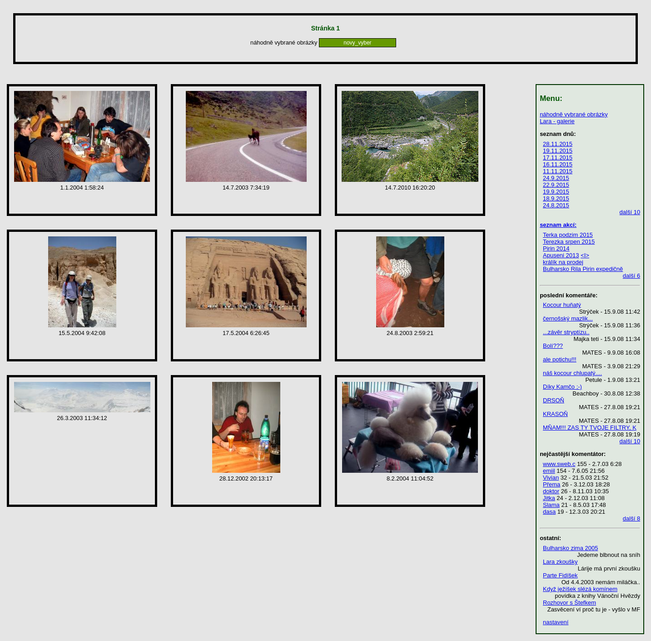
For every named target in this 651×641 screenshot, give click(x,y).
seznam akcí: (558, 224)
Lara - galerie (557, 121)
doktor (551, 491)
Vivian (551, 477)
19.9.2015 (556, 191)
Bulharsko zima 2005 (570, 548)
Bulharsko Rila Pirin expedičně (583, 268)
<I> (585, 255)
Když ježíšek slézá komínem (580, 589)
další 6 (631, 275)
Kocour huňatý (562, 304)
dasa (549, 511)
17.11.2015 (557, 157)
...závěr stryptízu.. (566, 332)
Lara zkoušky (560, 561)
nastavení (555, 622)
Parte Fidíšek (560, 575)
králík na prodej (563, 262)
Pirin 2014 (556, 248)
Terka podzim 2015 (568, 234)
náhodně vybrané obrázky (574, 114)
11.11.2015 (557, 171)
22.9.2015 (556, 184)
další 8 (631, 518)
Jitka (549, 498)
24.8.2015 (556, 205)
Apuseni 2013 (561, 255)
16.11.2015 (557, 164)
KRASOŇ (555, 414)
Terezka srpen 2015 (569, 241)
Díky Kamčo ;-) (562, 386)
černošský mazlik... (568, 318)
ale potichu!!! (559, 359)
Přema (551, 484)
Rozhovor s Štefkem (569, 602)
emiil (549, 470)
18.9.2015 (556, 198)
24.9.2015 (556, 178)
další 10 (630, 212)
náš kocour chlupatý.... (572, 373)
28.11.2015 (557, 143)
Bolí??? (553, 345)
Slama (551, 504)
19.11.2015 (557, 150)
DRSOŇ (553, 400)
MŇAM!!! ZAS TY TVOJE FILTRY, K (589, 427)
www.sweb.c (559, 464)
